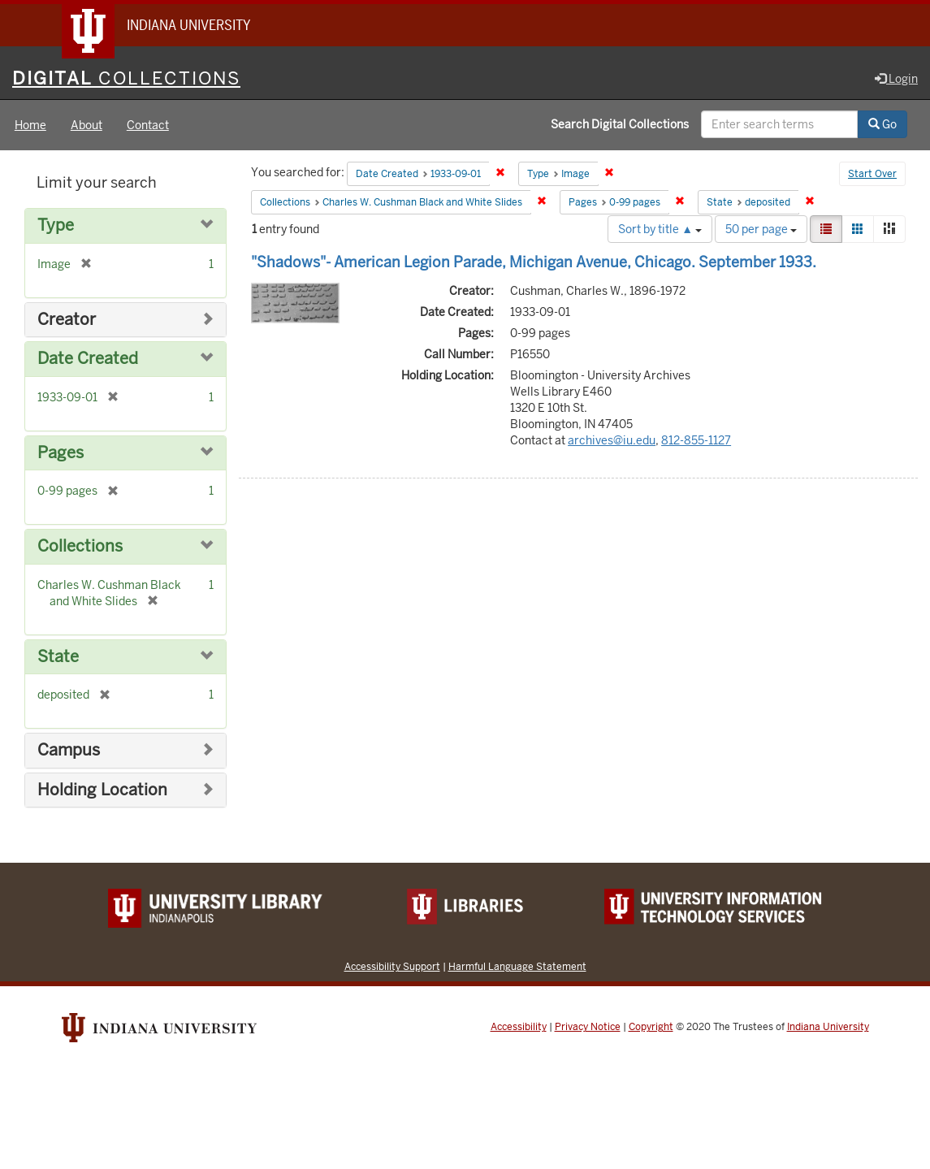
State (58, 657)
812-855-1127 (696, 440)
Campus (68, 750)
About (86, 125)
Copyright (651, 1026)
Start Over (872, 173)
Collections (80, 546)
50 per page (761, 229)
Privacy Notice (588, 1026)
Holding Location (102, 790)
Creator (66, 320)
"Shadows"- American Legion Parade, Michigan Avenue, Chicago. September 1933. (533, 262)
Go (882, 124)
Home (30, 125)
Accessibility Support (392, 966)
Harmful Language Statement (517, 966)
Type (55, 225)
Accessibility (519, 1026)
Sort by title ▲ (660, 229)
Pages (60, 453)
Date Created (87, 359)
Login (896, 78)
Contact (148, 125)
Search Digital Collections (620, 124)
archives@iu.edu (611, 440)
